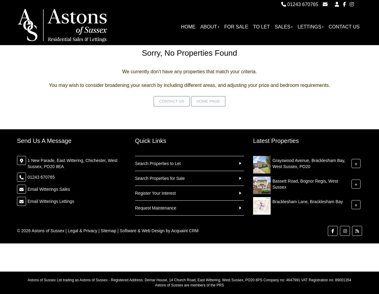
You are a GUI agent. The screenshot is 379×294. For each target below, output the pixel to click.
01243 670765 (299, 4)
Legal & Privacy (82, 230)
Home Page (208, 101)
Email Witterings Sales (49, 189)
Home (188, 26)
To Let (261, 26)
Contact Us (344, 26)
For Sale (236, 26)
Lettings (311, 26)
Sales (284, 26)
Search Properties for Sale (160, 178)
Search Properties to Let (158, 163)
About (209, 26)
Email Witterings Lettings (51, 201)
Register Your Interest (155, 193)
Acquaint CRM (185, 230)
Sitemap (108, 230)
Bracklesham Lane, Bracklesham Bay (307, 201)
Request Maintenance (155, 208)
